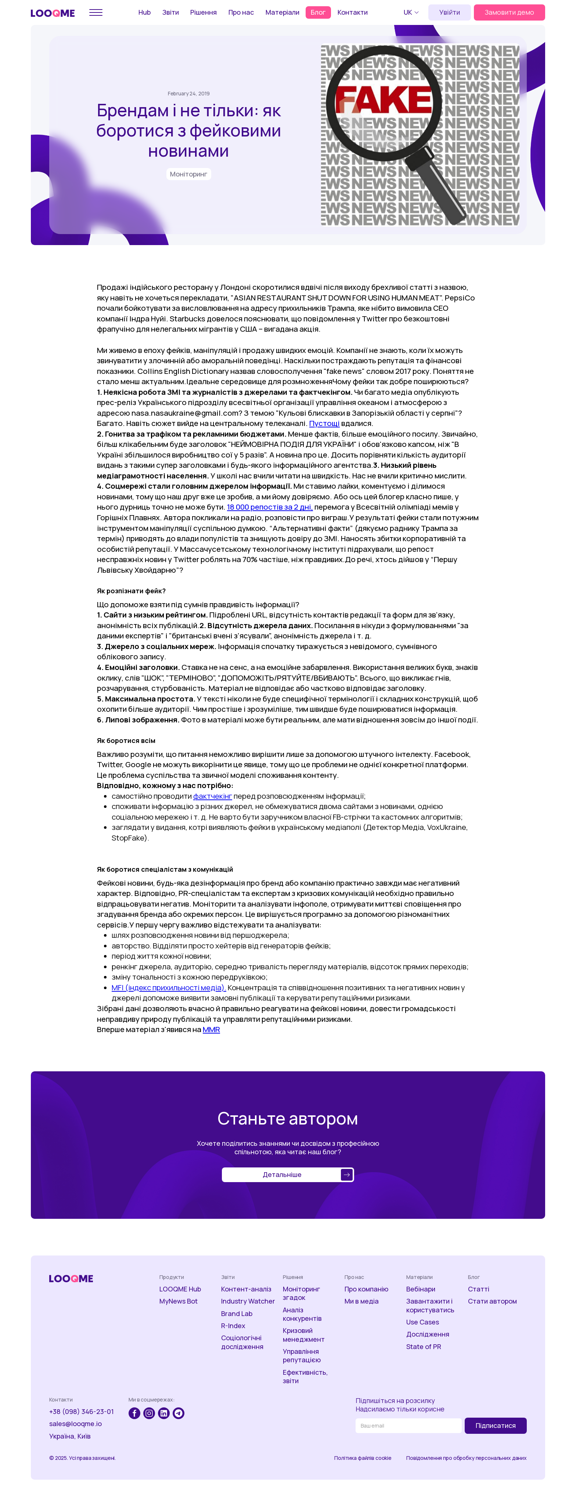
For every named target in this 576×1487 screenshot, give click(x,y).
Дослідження (427, 1334)
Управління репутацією (302, 1355)
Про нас (241, 12)
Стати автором (492, 1301)
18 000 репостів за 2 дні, (270, 507)
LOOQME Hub (180, 1289)
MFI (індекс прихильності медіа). (169, 987)
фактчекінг (212, 796)
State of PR (423, 1346)
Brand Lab (236, 1313)
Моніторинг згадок (301, 1293)
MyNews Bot (178, 1301)
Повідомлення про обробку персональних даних (466, 1458)
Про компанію (366, 1289)
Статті (478, 1289)
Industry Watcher (248, 1301)
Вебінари (420, 1289)
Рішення (203, 12)
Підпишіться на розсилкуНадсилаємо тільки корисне (400, 1404)
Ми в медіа (362, 1301)
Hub (144, 12)
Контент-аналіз (246, 1289)
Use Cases (422, 1322)
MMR (211, 1029)
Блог (318, 12)
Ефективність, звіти (305, 1376)
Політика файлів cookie (363, 1458)
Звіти (170, 12)
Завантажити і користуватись (430, 1305)
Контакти (353, 12)
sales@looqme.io (75, 1423)
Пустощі (324, 423)
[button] (412, 12)
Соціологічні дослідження (242, 1342)
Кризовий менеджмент (304, 1334)
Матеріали (282, 12)
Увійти (449, 12)
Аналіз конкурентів (302, 1314)
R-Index (233, 1326)
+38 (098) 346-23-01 (81, 1411)
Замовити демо (509, 12)
